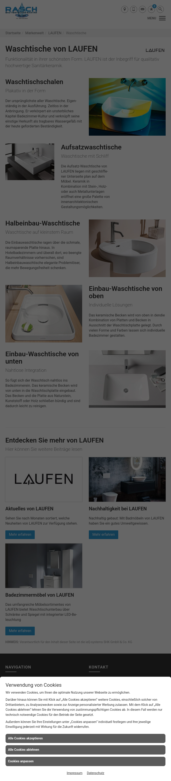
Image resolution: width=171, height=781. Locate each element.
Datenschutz (95, 773)
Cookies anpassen (21, 761)
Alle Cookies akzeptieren (25, 738)
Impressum (74, 773)
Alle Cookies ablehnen (23, 749)
